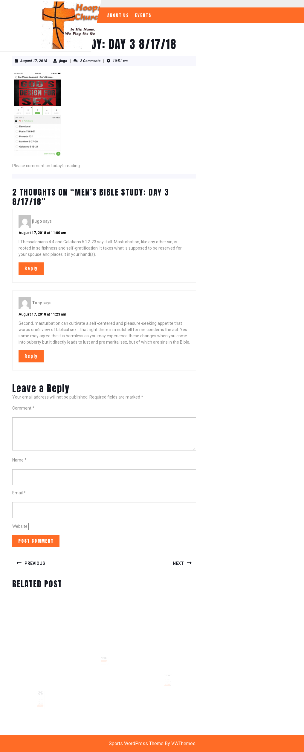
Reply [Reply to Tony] (31, 356)
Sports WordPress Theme (136, 743)
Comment (23, 408)
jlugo (63, 61)
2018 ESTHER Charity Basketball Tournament (40, 690)
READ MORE (40, 701)
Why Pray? (168, 672)
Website (20, 526)
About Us (118, 15)
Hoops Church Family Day (104, 655)
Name (19, 460)
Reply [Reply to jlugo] (31, 268)
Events (143, 15)
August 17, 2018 (33, 61)
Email (19, 492)
